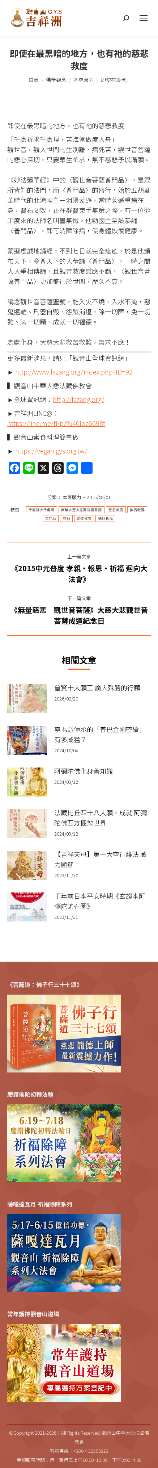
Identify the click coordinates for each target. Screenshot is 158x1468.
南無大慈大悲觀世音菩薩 (81, 510)
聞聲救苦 (84, 518)
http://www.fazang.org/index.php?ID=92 (74, 371)
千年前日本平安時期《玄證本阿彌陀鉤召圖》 (99, 901)
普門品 (50, 518)
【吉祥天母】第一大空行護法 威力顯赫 (100, 859)
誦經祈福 (105, 518)
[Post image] (27, 698)
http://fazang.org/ (78, 399)
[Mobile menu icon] (143, 18)
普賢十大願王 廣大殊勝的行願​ (97, 687)
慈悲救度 (115, 510)
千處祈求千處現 (42, 510)
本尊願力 (72, 497)
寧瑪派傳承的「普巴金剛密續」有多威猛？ (99, 734)
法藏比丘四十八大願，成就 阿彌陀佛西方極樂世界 (100, 817)
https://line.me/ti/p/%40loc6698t (56, 423)
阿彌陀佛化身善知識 (83, 770)
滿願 (66, 518)
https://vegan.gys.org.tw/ (51, 450)
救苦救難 (137, 510)
